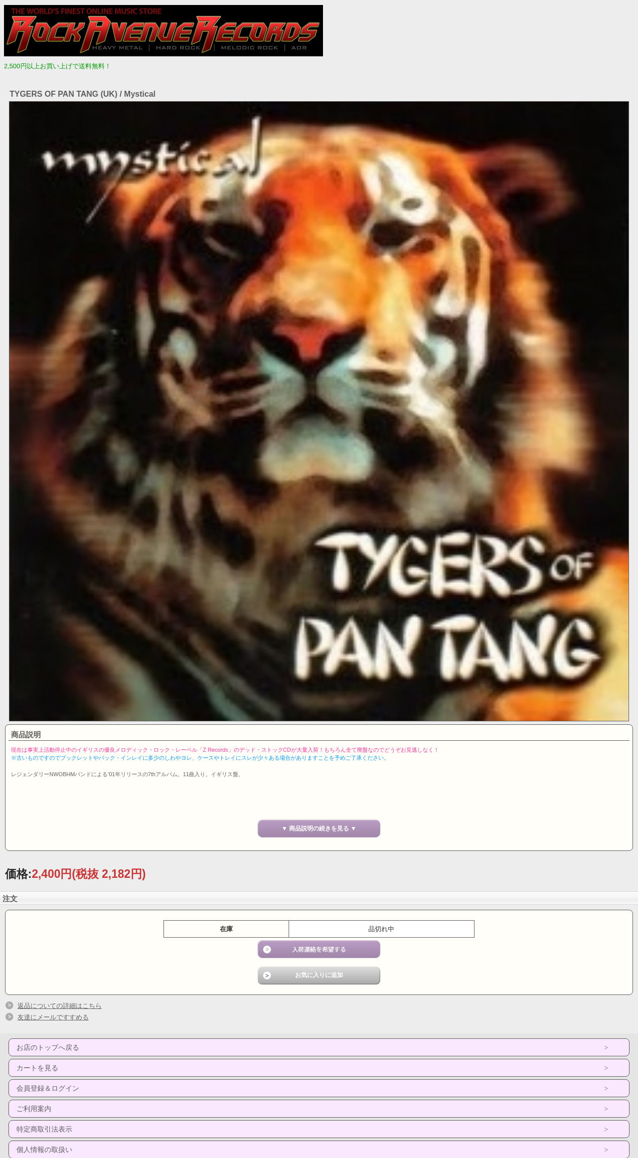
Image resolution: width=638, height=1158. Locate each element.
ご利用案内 (33, 1109)
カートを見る (37, 1068)
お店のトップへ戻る (47, 1047)
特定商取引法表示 (44, 1129)
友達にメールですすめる (53, 1017)
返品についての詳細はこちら (59, 1005)
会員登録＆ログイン (47, 1088)
